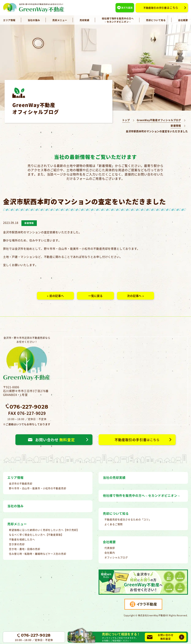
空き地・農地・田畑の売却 (24, 549)
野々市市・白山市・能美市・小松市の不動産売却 (37, 488)
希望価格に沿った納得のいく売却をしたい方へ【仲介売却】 (44, 530)
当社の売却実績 (114, 477)
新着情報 (176, 125)
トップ (126, 120)
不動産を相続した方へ (22, 539)
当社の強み (34, 20)
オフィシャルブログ (116, 557)
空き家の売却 (16, 544)
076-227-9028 (29, 406)
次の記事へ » (135, 296)
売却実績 (84, 20)
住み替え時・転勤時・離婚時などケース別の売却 (37, 554)
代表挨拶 (109, 548)
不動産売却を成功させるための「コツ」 (127, 519)
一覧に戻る (95, 296)
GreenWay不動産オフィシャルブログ (159, 120)
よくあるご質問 (113, 524)
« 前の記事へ (55, 296)
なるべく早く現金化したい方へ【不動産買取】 (36, 534)
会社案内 (109, 552)
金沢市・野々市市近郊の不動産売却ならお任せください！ (27, 358)
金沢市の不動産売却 (20, 483)
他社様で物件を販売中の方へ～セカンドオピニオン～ (118, 20)
